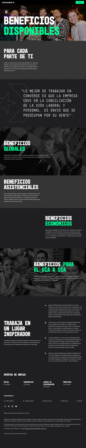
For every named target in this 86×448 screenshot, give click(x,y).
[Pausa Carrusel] (6, 12)
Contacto (79, 401)
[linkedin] (9, 406)
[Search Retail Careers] (7, 381)
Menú (80, 2)
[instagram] (12, 406)
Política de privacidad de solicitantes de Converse (16, 413)
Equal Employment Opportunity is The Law (35, 428)
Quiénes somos (47, 401)
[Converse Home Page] (19, 2)
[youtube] (16, 406)
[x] (5, 406)
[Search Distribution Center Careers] (53, 383)
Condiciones (64, 401)
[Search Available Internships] (67, 381)
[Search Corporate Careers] (28, 381)
